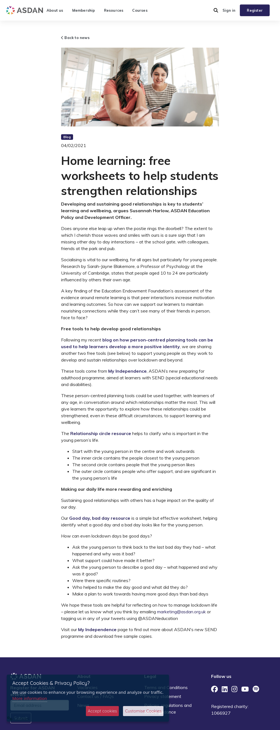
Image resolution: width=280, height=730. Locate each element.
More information (29, 698)
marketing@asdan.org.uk (181, 611)
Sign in (229, 10)
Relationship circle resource (100, 433)
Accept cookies (102, 711)
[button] (216, 10)
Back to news (75, 37)
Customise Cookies (143, 711)
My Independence (127, 371)
